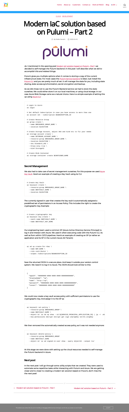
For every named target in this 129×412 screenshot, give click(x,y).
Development (68, 19)
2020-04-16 (74, 42)
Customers (76, 6)
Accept (108, 408)
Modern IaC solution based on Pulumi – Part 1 (77, 69)
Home (59, 6)
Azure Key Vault (31, 177)
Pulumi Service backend (70, 82)
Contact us (86, 6)
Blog (107, 6)
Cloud (58, 19)
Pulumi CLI (29, 84)
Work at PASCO (98, 6)
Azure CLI (37, 99)
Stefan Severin (60, 42)
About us (67, 6)
